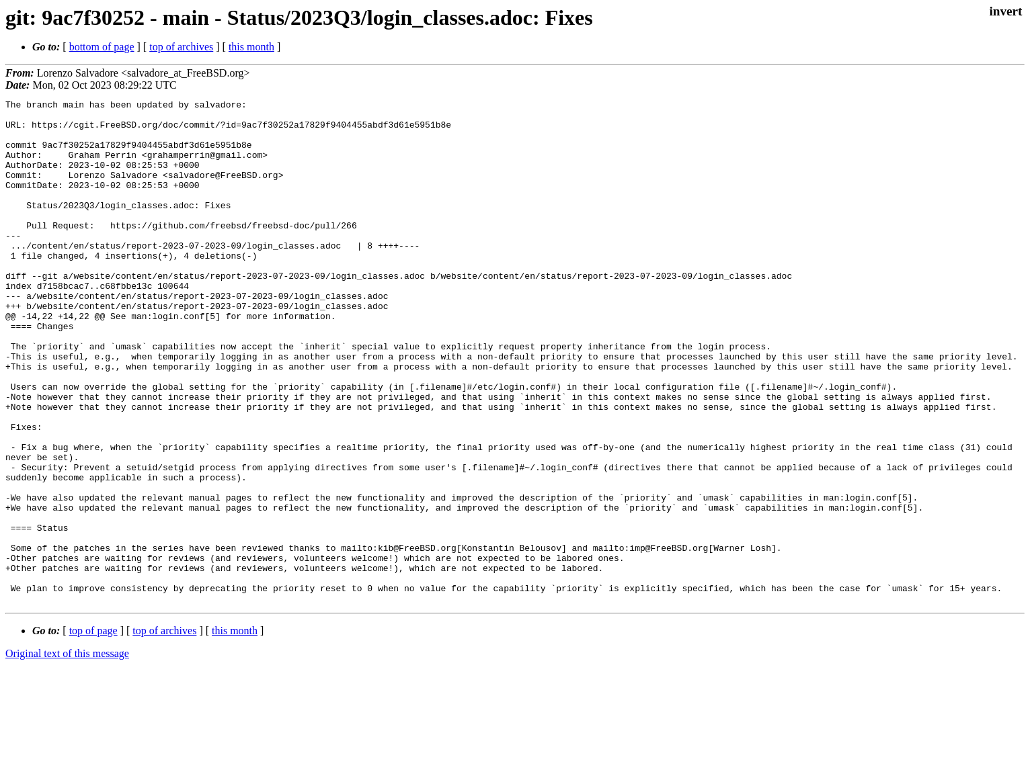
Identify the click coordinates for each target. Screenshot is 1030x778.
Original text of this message (67, 754)
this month (251, 46)
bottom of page (101, 46)
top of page (93, 731)
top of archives (181, 46)
